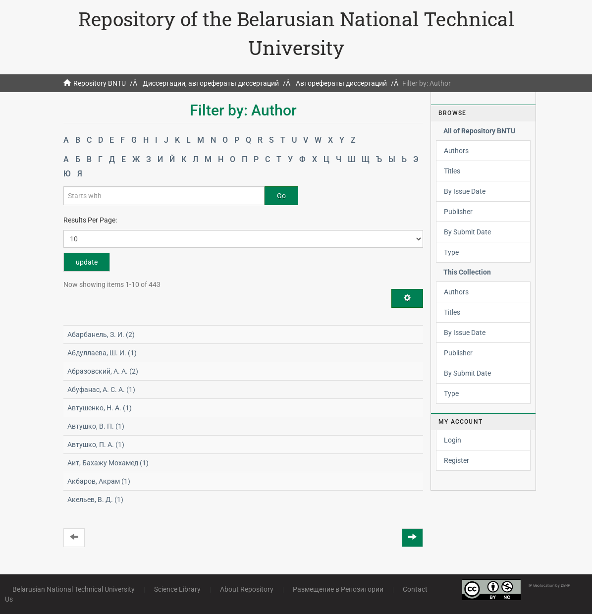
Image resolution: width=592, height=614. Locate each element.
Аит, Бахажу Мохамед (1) (108, 463)
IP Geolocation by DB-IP (549, 585)
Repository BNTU (99, 83)
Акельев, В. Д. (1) (95, 499)
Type (451, 252)
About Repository (246, 589)
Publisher (458, 212)
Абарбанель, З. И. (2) (101, 334)
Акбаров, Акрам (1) (98, 481)
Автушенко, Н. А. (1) (99, 408)
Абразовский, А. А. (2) (102, 371)
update (87, 262)
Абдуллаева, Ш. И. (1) (102, 353)
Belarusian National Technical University (73, 589)
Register (456, 460)
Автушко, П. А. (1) (95, 444)
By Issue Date (464, 191)
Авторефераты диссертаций (341, 83)
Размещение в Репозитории (338, 589)
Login (452, 440)
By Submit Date (467, 232)
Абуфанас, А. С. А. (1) (101, 389)
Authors (456, 151)
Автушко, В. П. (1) (95, 426)
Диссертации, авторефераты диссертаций (211, 83)
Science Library (177, 589)
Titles (452, 171)
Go (281, 196)
